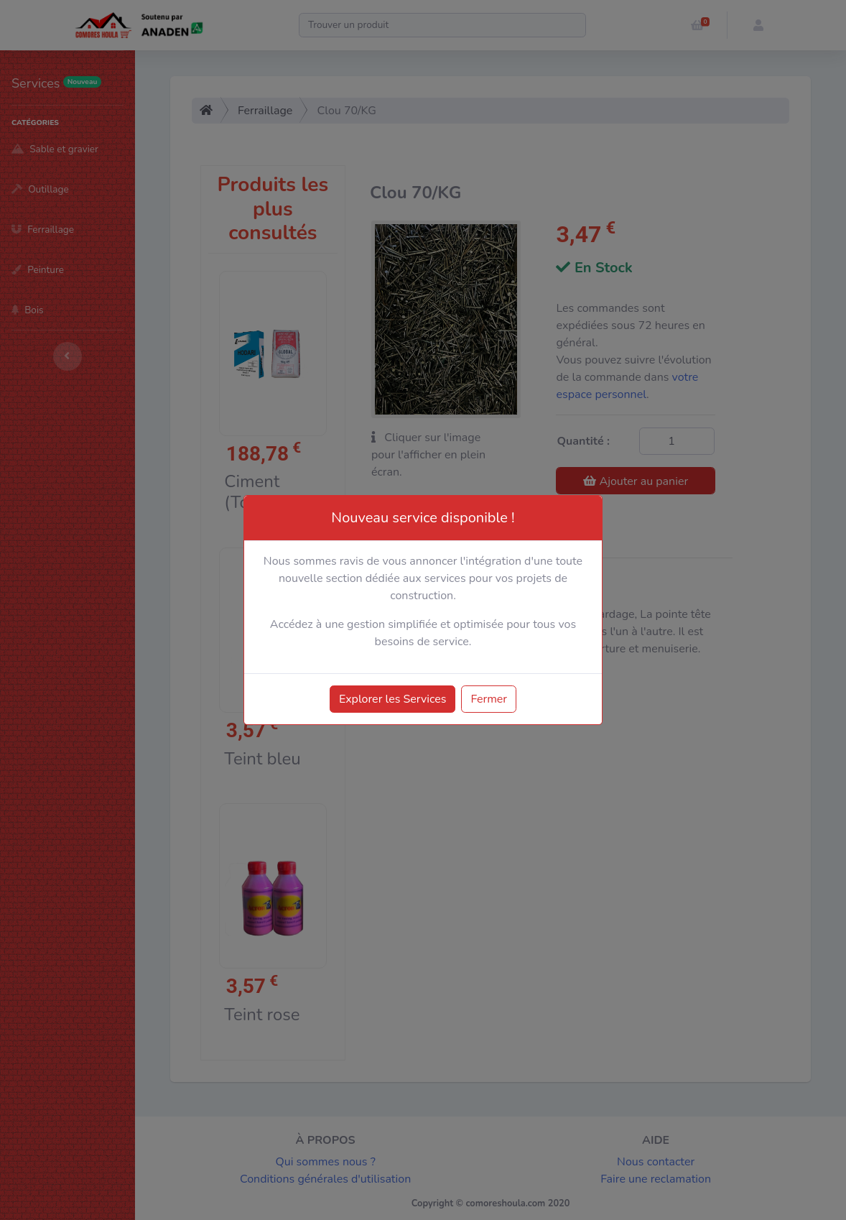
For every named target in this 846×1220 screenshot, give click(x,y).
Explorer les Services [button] (393, 699)
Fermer (488, 699)
